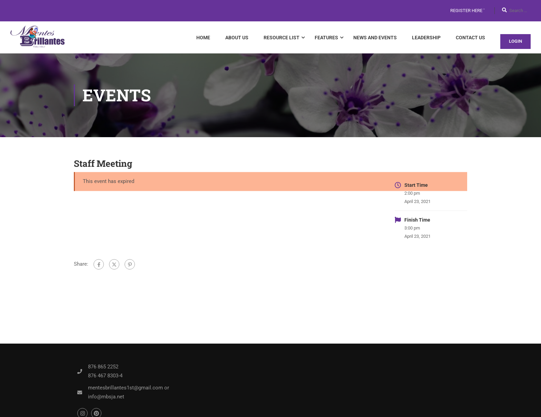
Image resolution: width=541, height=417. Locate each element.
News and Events (375, 37)
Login (515, 41)
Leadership (426, 37)
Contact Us (470, 37)
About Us (236, 37)
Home (203, 37)
